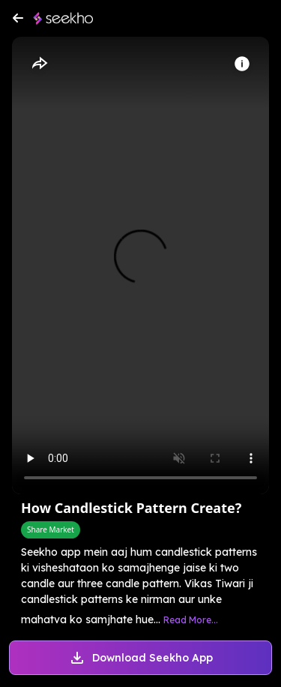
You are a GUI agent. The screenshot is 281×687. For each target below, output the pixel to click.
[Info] (242, 64)
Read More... (190, 620)
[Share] (39, 64)
